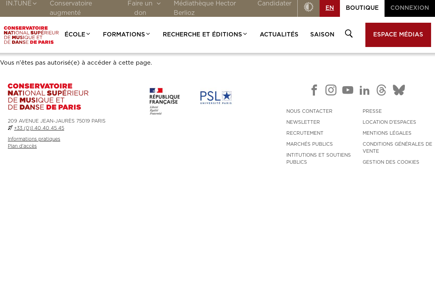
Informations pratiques (34, 139)
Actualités (279, 35)
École (78, 35)
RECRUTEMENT (305, 133)
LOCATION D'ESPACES (389, 122)
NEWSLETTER (303, 122)
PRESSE (372, 111)
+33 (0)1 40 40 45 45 (39, 128)
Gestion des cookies (391, 162)
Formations (127, 35)
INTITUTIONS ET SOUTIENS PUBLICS (318, 158)
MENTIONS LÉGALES (387, 133)
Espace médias (398, 35)
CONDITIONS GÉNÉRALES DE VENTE (397, 148)
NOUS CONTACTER (309, 111)
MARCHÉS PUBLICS (309, 144)
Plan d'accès (22, 146)
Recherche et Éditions (205, 35)
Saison (322, 35)
